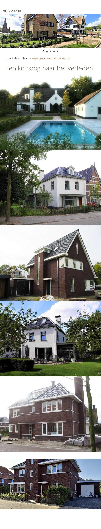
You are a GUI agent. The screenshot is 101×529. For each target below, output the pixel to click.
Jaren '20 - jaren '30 (57, 58)
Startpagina (36, 58)
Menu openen (12, 10)
